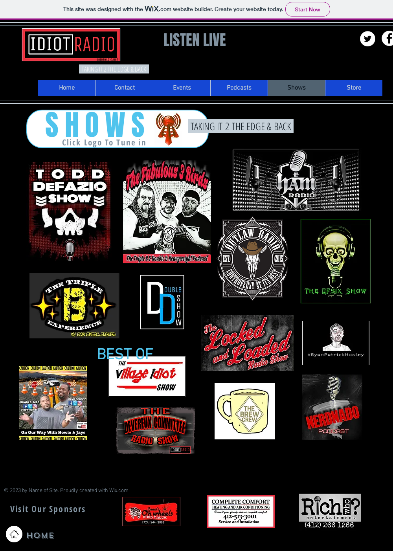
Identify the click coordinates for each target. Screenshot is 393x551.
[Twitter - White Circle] (367, 38)
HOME (40, 535)
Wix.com (119, 490)
